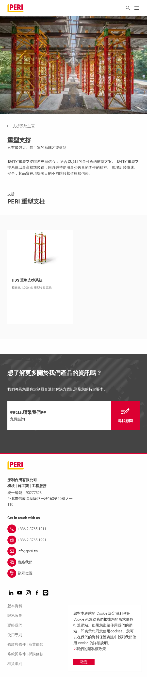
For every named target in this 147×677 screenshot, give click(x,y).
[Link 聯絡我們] (73, 562)
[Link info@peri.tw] (73, 551)
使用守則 (14, 635)
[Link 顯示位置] (73, 573)
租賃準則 (14, 663)
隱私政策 (14, 615)
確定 (84, 662)
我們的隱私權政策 (89, 649)
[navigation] (24, 126)
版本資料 (14, 606)
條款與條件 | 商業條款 (25, 644)
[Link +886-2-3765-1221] (73, 540)
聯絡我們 (14, 625)
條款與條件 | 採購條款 (25, 654)
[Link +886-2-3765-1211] (73, 529)
